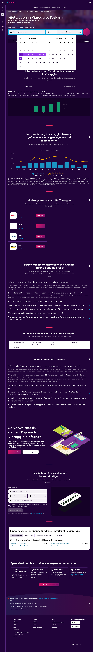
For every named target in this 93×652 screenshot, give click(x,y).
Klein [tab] (41, 150)
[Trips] (3, 22)
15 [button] (40, 54)
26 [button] (28, 62)
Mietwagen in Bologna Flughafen (19, 543)
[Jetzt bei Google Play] (75, 622)
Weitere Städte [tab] (29, 535)
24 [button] (20, 62)
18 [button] (24, 58)
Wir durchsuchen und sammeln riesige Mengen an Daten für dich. (50, 606)
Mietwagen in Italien (22, 11)
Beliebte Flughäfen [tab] (17, 535)
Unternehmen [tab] (28, 86)
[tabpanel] (49, 105)
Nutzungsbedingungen (36, 513)
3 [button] (20, 51)
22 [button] (40, 58)
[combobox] (12, 27)
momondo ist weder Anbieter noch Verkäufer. (50, 603)
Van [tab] (57, 150)
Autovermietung (12, 11)
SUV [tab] (52, 150)
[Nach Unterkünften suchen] (3, 10)
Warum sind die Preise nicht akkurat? (50, 609)
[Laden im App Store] (75, 626)
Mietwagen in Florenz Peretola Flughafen (60, 543)
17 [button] (20, 58)
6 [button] (32, 51)
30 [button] (44, 62)
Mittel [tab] (47, 150)
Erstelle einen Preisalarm (77, 574)
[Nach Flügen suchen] (3, 7)
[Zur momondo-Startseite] (11, 2)
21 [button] (36, 58)
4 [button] (24, 51)
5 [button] (28, 51)
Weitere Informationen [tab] (70, 86)
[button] (3, 2)
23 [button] (44, 58)
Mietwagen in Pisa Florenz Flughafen (20, 545)
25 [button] (24, 62)
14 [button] (36, 54)
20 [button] (32, 58)
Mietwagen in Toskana (33, 11)
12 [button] (28, 54)
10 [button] (20, 54)
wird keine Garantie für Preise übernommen (48, 598)
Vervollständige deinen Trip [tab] (44, 535)
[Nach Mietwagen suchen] (3, 14)
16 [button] (43, 54)
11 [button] (24, 54)
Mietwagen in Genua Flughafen (57, 545)
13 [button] (32, 54)
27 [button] (32, 62)
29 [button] (40, 62)
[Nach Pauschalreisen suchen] (3, 17)
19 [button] (28, 58)
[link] (40, 215)
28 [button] (36, 62)
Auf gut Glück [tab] (58, 535)
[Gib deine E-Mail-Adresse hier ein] (29, 500)
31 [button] (20, 66)
